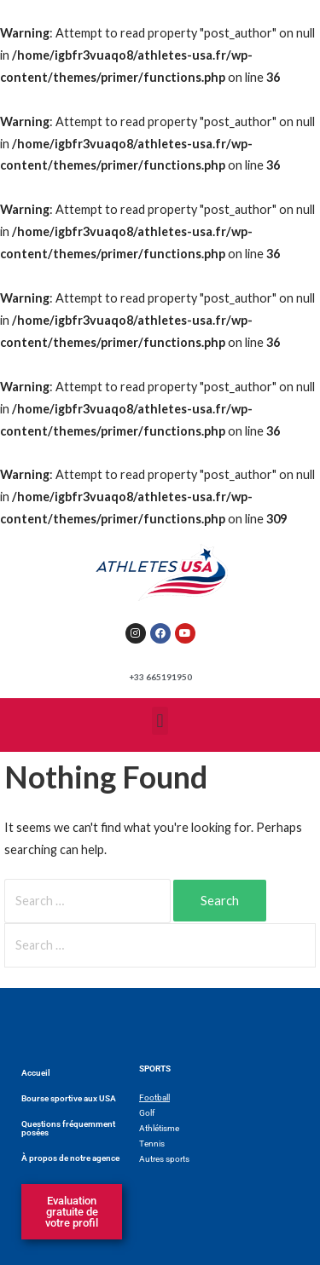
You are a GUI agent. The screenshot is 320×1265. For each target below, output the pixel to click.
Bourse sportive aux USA (68, 1098)
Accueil (35, 1072)
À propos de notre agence (70, 1158)
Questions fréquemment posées (68, 1128)
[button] (160, 721)
